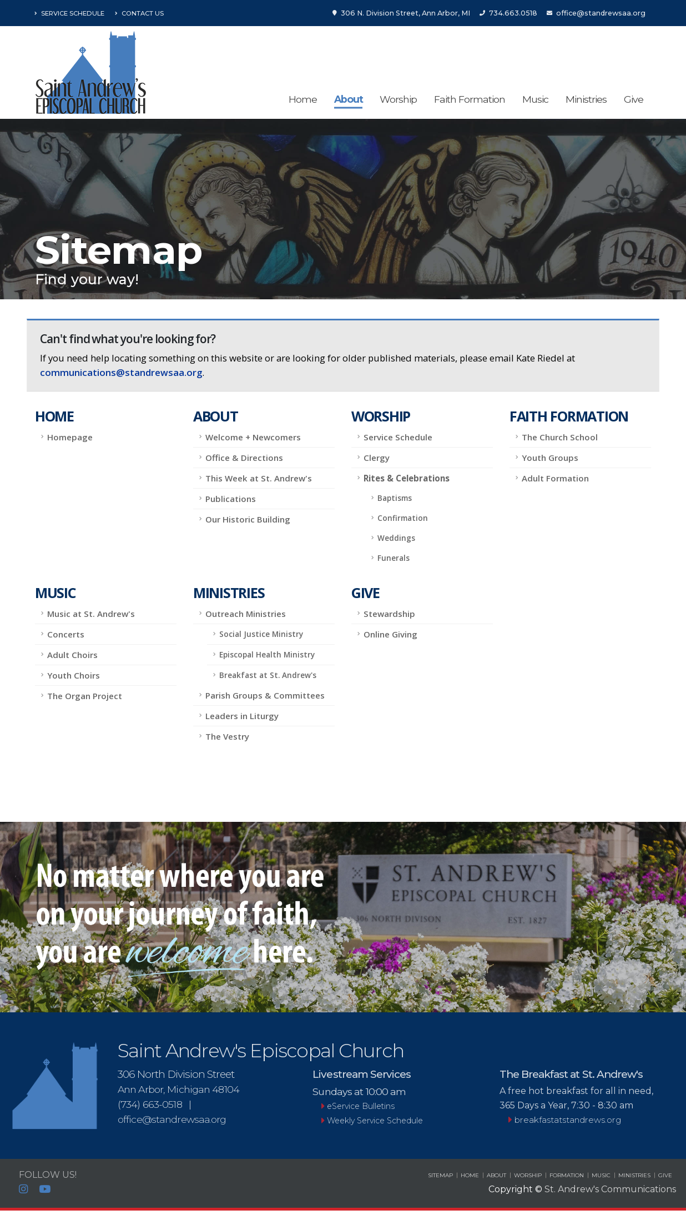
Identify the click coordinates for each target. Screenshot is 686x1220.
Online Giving (390, 634)
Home (303, 99)
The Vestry (227, 736)
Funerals (393, 558)
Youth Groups (550, 457)
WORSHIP (528, 1175)
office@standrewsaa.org (596, 13)
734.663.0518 (508, 13)
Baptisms (394, 498)
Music (535, 99)
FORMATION (566, 1175)
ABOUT (496, 1175)
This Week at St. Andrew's (258, 478)
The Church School (560, 437)
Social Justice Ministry (261, 634)
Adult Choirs (72, 654)
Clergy (377, 457)
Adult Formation (555, 478)
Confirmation (402, 518)
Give (633, 99)
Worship (398, 99)
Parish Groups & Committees (265, 695)
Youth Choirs (73, 675)
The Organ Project (84, 695)
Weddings (396, 538)
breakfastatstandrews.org (564, 1119)
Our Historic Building (247, 519)
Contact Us (139, 13)
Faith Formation (469, 99)
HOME (470, 1175)
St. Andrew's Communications (610, 1189)
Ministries (586, 99)
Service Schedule (69, 13)
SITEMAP (440, 1175)
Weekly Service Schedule (377, 1120)
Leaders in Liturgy (242, 715)
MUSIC (601, 1175)
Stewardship (389, 613)
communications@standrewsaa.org (121, 372)
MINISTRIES (634, 1175)
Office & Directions (244, 457)
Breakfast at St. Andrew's (267, 675)
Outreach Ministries (245, 613)
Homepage (70, 437)
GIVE (665, 1175)
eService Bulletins (361, 1106)
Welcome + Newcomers (253, 437)
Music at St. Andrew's (91, 613)
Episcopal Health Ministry (267, 654)
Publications (230, 498)
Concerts (65, 634)
